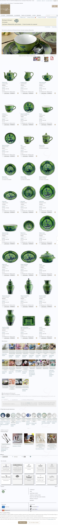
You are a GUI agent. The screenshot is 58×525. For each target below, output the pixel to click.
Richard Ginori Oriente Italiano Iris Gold (32, 348)
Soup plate (29, 193)
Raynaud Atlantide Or (49, 416)
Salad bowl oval (10, 224)
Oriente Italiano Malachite (18, 3)
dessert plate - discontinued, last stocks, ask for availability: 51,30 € (32, 373)
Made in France (41, 17)
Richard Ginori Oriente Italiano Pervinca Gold (12, 348)
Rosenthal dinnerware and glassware (52, 478)
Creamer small (29, 74)
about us (43, 0)
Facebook (34, 506)
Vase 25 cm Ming (47, 287)
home (1, 3)
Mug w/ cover (47, 137)
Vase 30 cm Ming (10, 318)
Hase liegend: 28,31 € (40, 448)
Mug (29, 137)
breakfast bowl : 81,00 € (44, 423)
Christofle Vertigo (17, 439)
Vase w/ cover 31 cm (10, 287)
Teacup (47, 105)
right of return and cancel (37, 496)
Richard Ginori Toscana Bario (5, 383)
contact (32, 489)
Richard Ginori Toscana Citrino (25, 383)
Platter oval (10, 256)
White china (23, 17)
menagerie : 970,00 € (17, 446)
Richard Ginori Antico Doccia (5, 348)
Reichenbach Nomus (8, 416)
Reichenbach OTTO (18, 416)
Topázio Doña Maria (6, 439)
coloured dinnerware (52, 17)
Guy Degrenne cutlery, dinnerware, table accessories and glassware (40, 478)
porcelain (5, 3)
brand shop (48, 26)
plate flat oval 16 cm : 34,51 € (28, 423)
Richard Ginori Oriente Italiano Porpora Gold (19, 348)
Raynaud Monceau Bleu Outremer (13, 418)
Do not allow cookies (34, 522)
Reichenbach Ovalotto (28, 416)
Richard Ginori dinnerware (17, 477)
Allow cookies (22, 522)
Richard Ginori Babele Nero (39, 364)
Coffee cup (10, 105)
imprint (32, 500)
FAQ (31, 491)
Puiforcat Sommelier (29, 439)
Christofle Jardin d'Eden (23, 417)
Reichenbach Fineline (2, 416)
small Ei (47, 318)
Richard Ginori (10, 3)
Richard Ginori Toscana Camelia (12, 384)
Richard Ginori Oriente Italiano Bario (45, 348)
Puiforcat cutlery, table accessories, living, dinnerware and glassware (6, 467)
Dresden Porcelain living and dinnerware (6, 478)
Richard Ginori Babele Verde (52, 364)
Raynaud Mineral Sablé (34, 417)
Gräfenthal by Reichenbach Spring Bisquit (40, 440)
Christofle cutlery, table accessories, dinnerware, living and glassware (17, 467)
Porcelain (28, 402)
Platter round (47, 224)
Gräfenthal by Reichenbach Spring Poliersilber (52, 440)
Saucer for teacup (10, 137)
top (56, 486)
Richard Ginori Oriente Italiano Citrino (5, 365)
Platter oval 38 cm (29, 256)
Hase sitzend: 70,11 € (51, 448)
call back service (49, 0)
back (2, 486)
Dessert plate (29, 168)
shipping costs (34, 493)
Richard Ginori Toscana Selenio (19, 383)
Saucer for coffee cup (29, 105)
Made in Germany (31, 17)
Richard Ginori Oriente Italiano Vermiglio (12, 365)
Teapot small (10, 74)
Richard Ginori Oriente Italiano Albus (39, 348)
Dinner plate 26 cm (47, 168)
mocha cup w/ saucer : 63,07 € (7, 423)
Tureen (47, 256)
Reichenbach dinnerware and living (29, 478)
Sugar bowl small (47, 74)
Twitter (34, 509)
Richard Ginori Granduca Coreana (25, 365)
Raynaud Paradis (44, 416)
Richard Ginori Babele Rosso (45, 364)
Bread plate (10, 168)
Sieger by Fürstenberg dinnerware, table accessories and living (40, 467)
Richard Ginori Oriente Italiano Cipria (52, 348)
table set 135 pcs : (6, 449)
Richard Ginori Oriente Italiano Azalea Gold (25, 348)
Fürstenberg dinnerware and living (29, 467)
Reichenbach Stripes (39, 416)
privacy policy (34, 498)
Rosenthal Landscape (54, 416)
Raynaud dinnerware (52, 466)
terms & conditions (35, 495)
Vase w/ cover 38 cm (29, 287)
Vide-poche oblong (29, 318)
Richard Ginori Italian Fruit (19, 364)
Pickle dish (10, 193)
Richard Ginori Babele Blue (32, 364)
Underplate (47, 193)
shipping (3, 87)
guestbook (39, 0)
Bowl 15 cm (29, 224)
